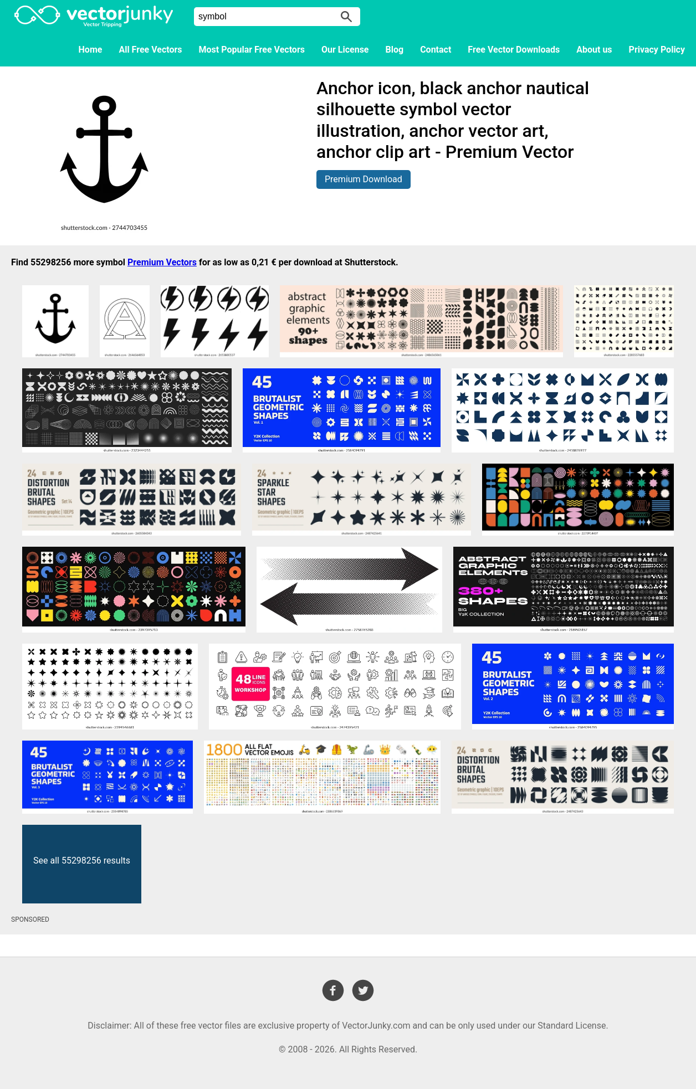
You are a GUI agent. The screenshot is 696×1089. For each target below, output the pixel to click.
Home (91, 49)
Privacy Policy (657, 49)
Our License (345, 49)
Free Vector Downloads (514, 49)
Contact (435, 49)
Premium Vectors (162, 262)
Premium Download (363, 179)
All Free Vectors (150, 49)
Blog (395, 49)
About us (594, 49)
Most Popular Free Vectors (252, 49)
